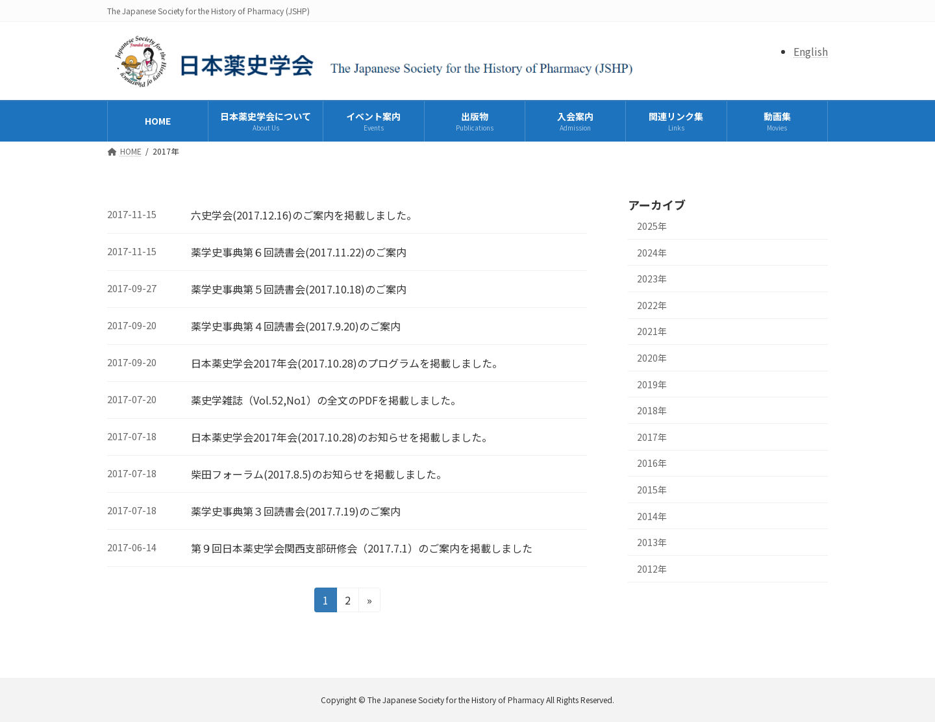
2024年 (652, 252)
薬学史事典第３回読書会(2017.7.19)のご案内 (296, 511)
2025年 (652, 225)
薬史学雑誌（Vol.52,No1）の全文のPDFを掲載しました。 (326, 400)
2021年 (652, 331)
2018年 (652, 410)
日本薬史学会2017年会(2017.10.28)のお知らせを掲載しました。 (341, 437)
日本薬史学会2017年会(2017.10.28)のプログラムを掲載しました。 (347, 363)
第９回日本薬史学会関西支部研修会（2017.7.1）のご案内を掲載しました (361, 548)
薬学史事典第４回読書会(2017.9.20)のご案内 (296, 326)
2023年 (652, 278)
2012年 (652, 568)
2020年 (652, 357)
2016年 (652, 462)
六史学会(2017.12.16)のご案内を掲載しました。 (304, 215)
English (810, 51)
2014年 (652, 515)
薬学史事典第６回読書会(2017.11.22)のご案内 (298, 252)
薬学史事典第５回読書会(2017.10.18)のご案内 (298, 289)
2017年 (652, 436)
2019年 (652, 384)
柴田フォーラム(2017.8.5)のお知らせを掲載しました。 (319, 474)
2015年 (652, 489)
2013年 (652, 542)
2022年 (652, 305)
